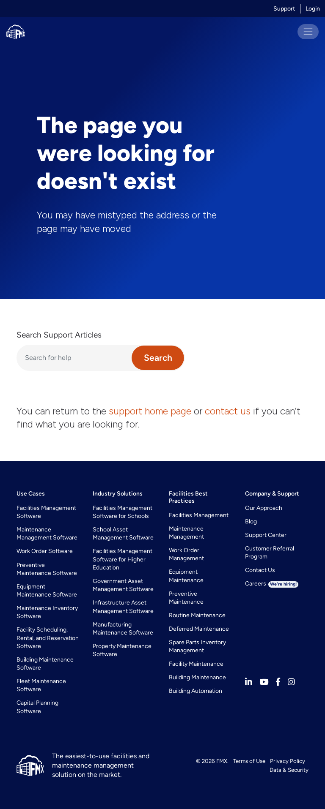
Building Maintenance (197, 677)
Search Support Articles (59, 335)
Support (284, 8)
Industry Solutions (118, 493)
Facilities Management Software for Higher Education (122, 559)
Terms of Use (249, 760)
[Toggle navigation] (308, 31)
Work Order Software (45, 551)
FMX (221, 760)
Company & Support (272, 493)
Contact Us (260, 570)
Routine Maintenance (197, 615)
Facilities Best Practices (188, 497)
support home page (150, 411)
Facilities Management (199, 515)
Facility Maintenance (196, 663)
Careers (271, 583)
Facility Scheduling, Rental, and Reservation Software (48, 638)
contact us (228, 411)
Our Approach (263, 508)
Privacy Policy (287, 760)
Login (313, 8)
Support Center (265, 535)
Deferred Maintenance (199, 628)
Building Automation (195, 691)
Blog (251, 521)
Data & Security (289, 769)
